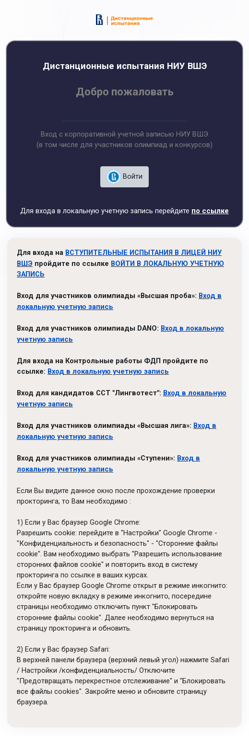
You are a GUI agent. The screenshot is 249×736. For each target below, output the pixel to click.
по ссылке (210, 211)
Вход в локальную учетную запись (108, 368)
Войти (124, 177)
